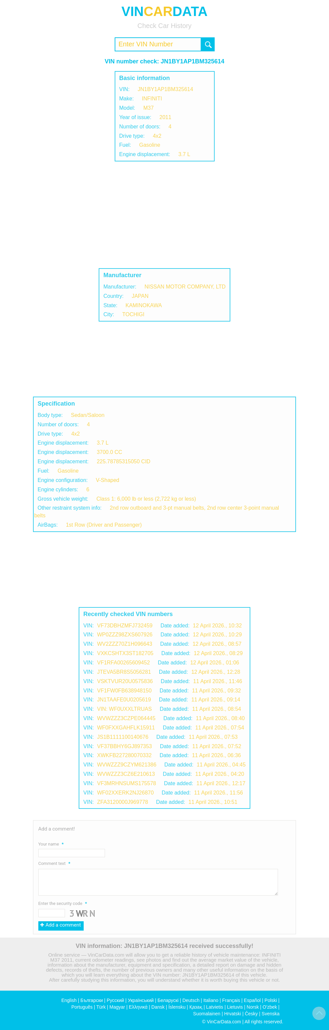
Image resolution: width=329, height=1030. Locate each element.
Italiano (210, 1000)
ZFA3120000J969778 (122, 802)
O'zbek (270, 1007)
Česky (251, 1013)
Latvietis (214, 1007)
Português (82, 1007)
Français (231, 1000)
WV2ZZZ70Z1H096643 (124, 644)
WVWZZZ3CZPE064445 (126, 718)
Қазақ (195, 1007)
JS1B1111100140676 (122, 737)
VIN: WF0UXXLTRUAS (124, 709)
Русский (115, 1000)
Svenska (271, 1013)
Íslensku (176, 1007)
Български (91, 1000)
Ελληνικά (138, 1007)
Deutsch (190, 1000)
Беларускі (168, 1000)
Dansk (158, 1007)
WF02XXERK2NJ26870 (125, 793)
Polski (271, 1000)
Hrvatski (232, 1013)
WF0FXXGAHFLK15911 (126, 727)
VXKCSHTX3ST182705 (125, 653)
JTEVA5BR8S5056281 (124, 672)
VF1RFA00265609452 (123, 662)
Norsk (253, 1007)
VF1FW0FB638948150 (124, 690)
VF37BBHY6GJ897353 (124, 746)
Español (252, 1000)
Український (141, 1000)
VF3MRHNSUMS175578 (126, 783)
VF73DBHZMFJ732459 (124, 625)
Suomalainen (206, 1013)
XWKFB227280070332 (124, 755)
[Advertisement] (164, 215)
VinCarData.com (224, 1021)
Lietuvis (235, 1007)
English (69, 1000)
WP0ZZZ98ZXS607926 (124, 634)
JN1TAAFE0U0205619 (124, 699)
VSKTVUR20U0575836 (125, 681)
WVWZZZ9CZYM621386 (126, 764)
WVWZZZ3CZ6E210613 (126, 774)
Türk (101, 1007)
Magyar (117, 1007)
